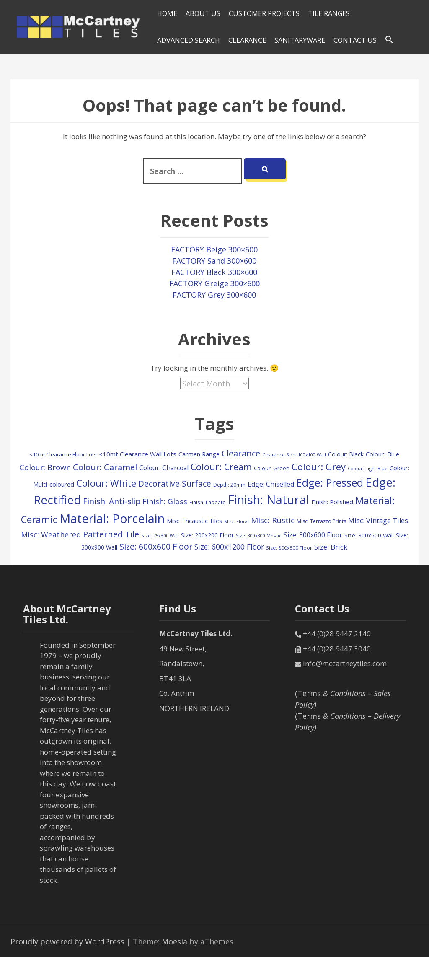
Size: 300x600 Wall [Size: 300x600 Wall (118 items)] (369, 535)
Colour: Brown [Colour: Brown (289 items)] (45, 467)
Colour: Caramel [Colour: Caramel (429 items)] (105, 467)
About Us (203, 13)
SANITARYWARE (299, 40)
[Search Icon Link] (389, 39)
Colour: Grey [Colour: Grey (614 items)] (319, 466)
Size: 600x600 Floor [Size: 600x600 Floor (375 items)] (155, 546)
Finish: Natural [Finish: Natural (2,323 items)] (268, 499)
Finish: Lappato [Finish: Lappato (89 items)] (207, 502)
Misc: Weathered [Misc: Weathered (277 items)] (51, 534)
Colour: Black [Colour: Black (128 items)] (346, 454)
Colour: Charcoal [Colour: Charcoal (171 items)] (164, 467)
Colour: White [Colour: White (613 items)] (106, 483)
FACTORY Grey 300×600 (214, 295)
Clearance (247, 40)
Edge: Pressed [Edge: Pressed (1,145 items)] (329, 482)
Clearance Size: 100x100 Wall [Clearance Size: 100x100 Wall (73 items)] (294, 454)
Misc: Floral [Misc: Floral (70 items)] (236, 521)
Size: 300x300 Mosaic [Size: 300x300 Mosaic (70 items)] (259, 536)
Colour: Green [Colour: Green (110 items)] (271, 468)
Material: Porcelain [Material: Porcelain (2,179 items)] (112, 518)
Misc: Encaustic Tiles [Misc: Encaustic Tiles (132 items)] (194, 521)
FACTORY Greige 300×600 (214, 283)
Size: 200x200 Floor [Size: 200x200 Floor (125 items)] (207, 535)
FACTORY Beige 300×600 (214, 249)
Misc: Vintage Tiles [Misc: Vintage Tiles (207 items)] (378, 520)
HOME (167, 13)
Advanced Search (188, 40)
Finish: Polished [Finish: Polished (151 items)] (332, 502)
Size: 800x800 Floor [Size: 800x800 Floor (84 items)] (289, 548)
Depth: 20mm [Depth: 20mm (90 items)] (229, 484)
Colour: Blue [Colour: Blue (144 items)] (382, 454)
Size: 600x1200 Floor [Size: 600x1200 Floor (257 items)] (229, 547)
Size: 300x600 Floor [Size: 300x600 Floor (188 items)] (313, 534)
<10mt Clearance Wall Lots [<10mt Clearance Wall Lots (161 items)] (137, 454)
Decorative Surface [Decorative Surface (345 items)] (174, 483)
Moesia (174, 941)
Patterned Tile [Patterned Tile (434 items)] (111, 534)
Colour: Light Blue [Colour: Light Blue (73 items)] (368, 468)
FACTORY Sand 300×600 (214, 261)
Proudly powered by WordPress (67, 941)
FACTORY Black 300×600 (214, 272)
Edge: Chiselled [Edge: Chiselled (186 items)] (271, 484)
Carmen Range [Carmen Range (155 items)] (199, 454)
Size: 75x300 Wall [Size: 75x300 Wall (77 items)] (160, 535)
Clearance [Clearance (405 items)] (241, 453)
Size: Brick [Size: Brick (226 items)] (330, 547)
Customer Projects (264, 13)
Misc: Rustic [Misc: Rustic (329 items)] (273, 520)
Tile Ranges (329, 13)
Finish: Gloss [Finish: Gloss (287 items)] (164, 501)
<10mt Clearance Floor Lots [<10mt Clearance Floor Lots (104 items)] (63, 454)
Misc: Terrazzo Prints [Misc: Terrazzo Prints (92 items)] (321, 521)
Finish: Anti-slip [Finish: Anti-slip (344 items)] (111, 501)
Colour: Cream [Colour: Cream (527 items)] (221, 467)
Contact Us (355, 40)
